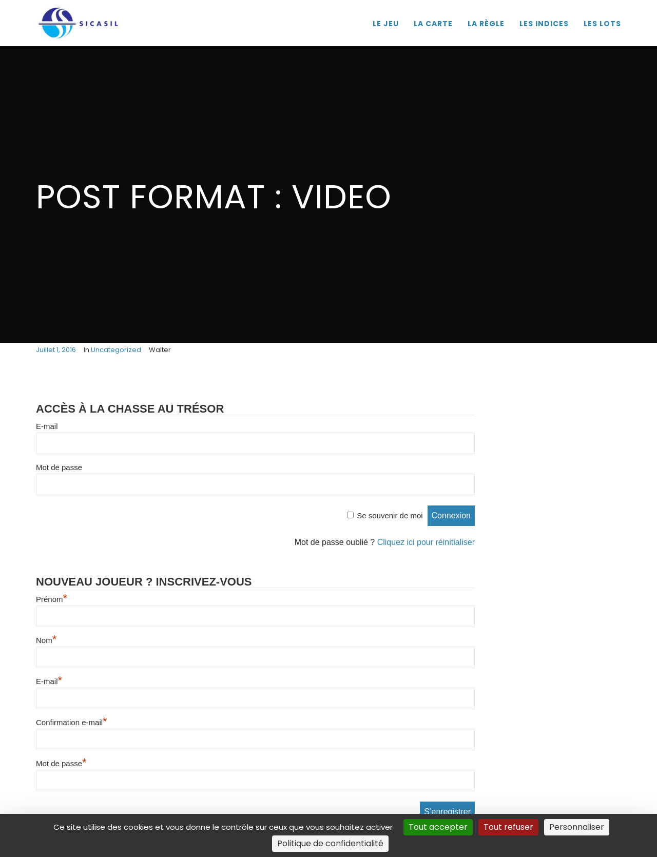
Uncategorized (116, 350)
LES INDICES (544, 23)
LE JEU (386, 23)
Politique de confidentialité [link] (330, 843)
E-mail (47, 426)
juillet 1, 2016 (56, 350)
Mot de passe (59, 467)
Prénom (51, 599)
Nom (46, 640)
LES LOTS (602, 23)
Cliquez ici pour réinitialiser (426, 542)
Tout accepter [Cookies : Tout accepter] (438, 827)
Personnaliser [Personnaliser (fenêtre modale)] (576, 827)
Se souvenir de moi (389, 515)
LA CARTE (433, 23)
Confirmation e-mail (71, 722)
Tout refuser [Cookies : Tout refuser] (508, 827)
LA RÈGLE (486, 23)
